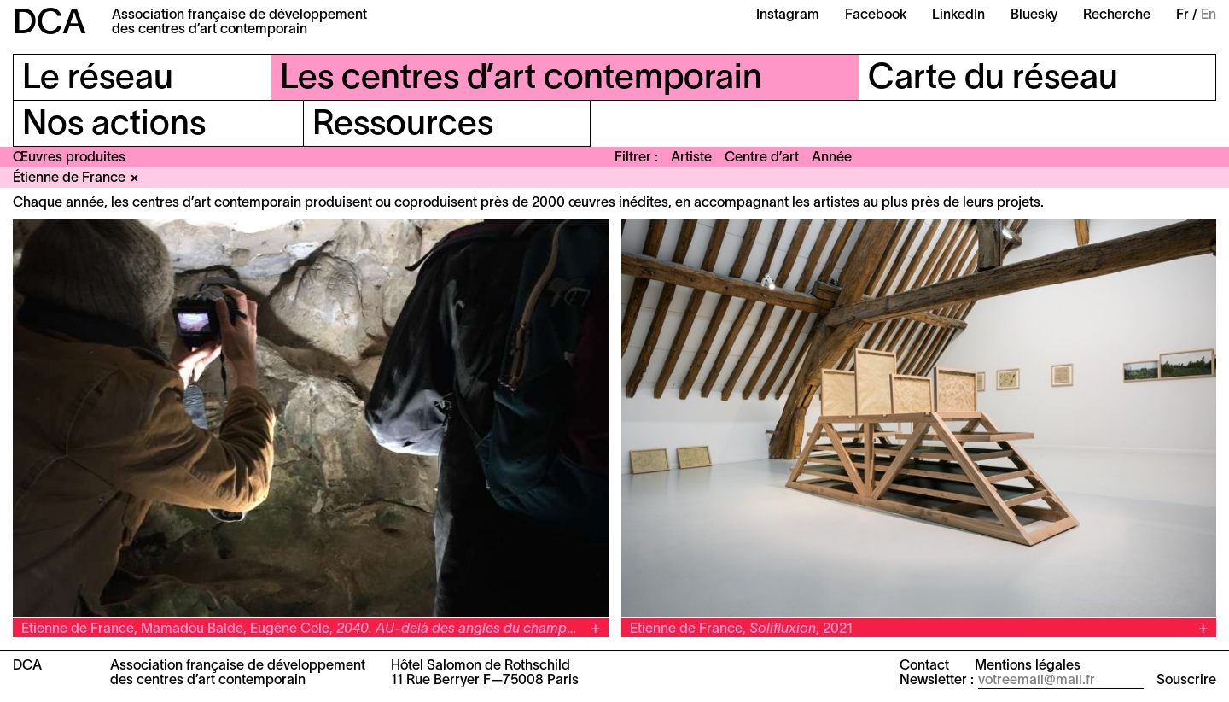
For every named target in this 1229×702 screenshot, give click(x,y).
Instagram (787, 15)
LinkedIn (958, 15)
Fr (1182, 15)
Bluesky (1034, 15)
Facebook (875, 15)
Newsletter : (937, 681)
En (1208, 15)
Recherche (1116, 15)
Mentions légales (1027, 666)
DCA (49, 24)
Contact (924, 666)
